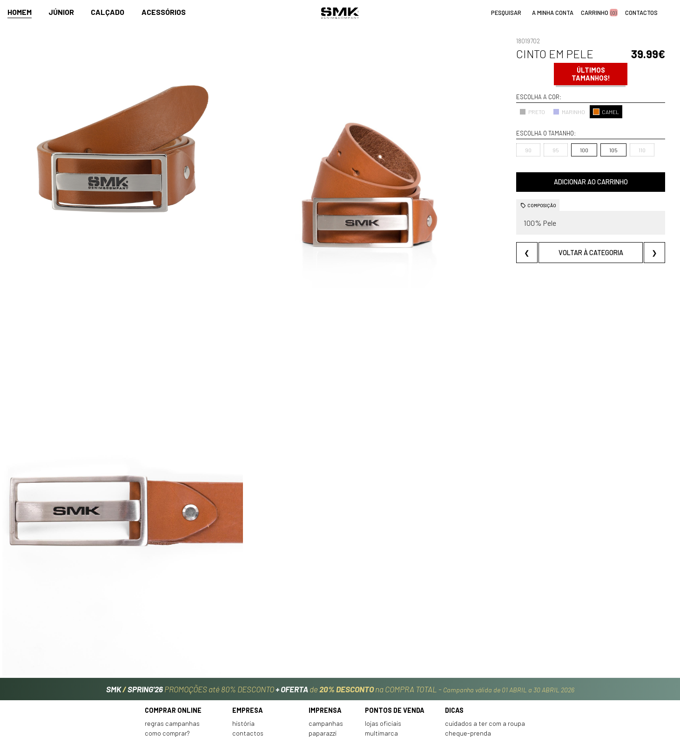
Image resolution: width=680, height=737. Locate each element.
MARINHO (514, 111)
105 (558, 150)
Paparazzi (323, 666)
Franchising (381, 676)
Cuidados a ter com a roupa (485, 656)
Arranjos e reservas (473, 676)
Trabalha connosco (260, 686)
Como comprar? (167, 666)
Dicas (454, 643)
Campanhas (326, 656)
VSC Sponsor (326, 676)
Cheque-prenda (468, 666)
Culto (240, 676)
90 (473, 150)
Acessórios (163, 12)
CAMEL (551, 111)
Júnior (61, 12)
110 (586, 150)
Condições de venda (174, 686)
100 (529, 150)
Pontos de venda (394, 643)
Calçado (107, 12)
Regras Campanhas (172, 656)
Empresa (247, 643)
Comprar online (173, 643)
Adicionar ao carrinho (563, 182)
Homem (19, 12)
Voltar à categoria (563, 253)
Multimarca (381, 666)
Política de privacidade (178, 696)
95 (501, 150)
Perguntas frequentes (177, 676)
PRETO (477, 111)
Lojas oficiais (383, 656)
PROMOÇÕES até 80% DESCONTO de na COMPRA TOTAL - (340, 617)
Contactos (247, 666)
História (243, 656)
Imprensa (325, 643)
